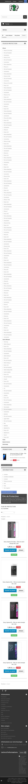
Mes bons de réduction (6, 738)
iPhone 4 (6, 327)
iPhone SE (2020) (7, 118)
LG (4, 388)
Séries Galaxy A (7, 355)
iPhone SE (6, 269)
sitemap (3, 720)
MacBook (6, 425)
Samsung (6, 341)
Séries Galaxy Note (8, 369)
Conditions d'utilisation (9, 476)
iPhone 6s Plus (7, 223)
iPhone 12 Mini (7, 76)
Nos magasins (7, 488)
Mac (5, 423)
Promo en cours (5, 718)
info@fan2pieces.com (12, 747)
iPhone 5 (6, 304)
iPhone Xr (6, 129)
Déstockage (5, 444)
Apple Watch (6, 418)
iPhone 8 (6, 188)
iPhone (4, 48)
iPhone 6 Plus (7, 246)
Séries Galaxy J (7, 362)
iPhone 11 (6, 106)
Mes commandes (5, 728)
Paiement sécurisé (8, 481)
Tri (1, 512)
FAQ (5, 485)
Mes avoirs (3, 732)
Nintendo (6, 414)
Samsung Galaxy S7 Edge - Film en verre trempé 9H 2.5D (18, 454)
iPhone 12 (6, 66)
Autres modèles (7, 372)
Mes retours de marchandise (7, 730)
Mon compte (5, 726)
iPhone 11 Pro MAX (8, 83)
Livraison (6, 474)
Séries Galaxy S (7, 344)
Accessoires (6, 55)
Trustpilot (3, 518)
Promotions (7, 449)
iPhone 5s (6, 292)
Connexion (21, 1)
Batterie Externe (6, 442)
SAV (5, 483)
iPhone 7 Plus (7, 199)
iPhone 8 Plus (7, 176)
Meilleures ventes (5, 700)
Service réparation (5, 716)
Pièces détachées (7, 64)
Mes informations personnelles (8, 736)
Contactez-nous (8, 1)
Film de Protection (8, 52)
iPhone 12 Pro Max (8, 50)
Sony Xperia (6, 407)
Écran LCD (6, 85)
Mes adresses (4, 734)
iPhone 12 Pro (7, 57)
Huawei (5, 379)
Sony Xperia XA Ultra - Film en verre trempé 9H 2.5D (14, 542)
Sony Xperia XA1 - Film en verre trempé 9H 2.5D (14, 583)
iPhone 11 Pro (7, 94)
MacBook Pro (7, 428)
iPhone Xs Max (7, 141)
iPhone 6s (6, 234)
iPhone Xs (6, 153)
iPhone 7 (6, 211)
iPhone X (6, 164)
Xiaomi (5, 435)
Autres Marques (6, 339)
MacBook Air (6, 432)
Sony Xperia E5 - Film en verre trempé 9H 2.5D (14, 623)
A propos (6, 479)
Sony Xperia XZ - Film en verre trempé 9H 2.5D (14, 663)
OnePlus (5, 395)
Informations (8, 470)
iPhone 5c (6, 281)
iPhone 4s (6, 316)
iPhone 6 (6, 258)
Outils (4, 439)
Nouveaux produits (5, 698)
